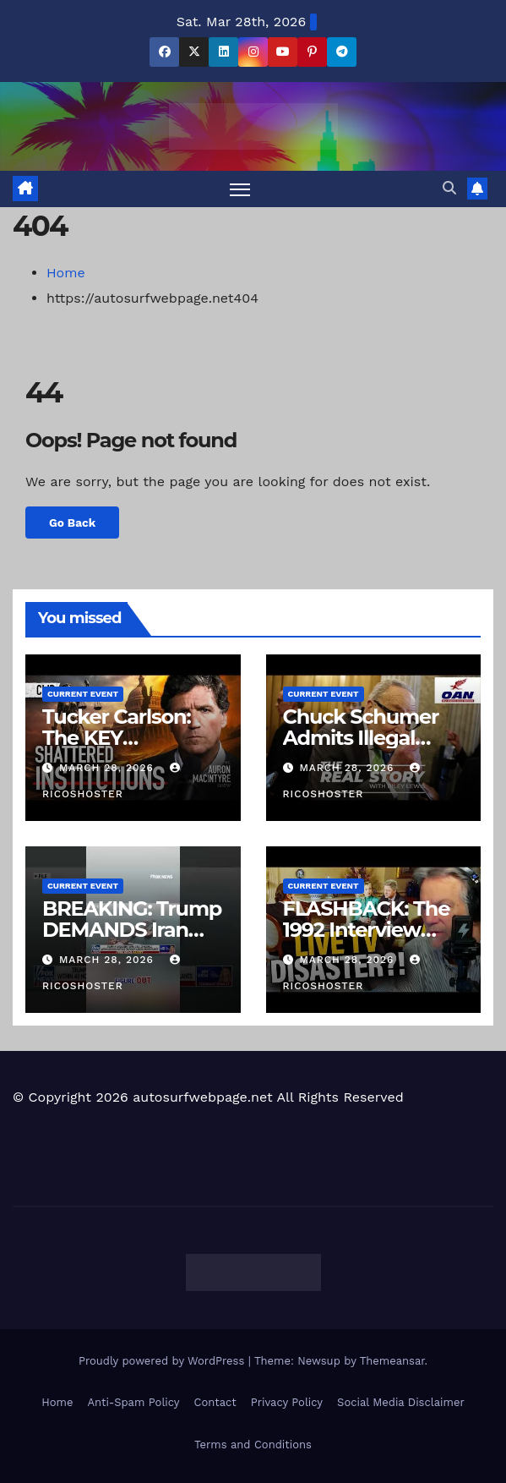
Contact (215, 1402)
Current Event (82, 693)
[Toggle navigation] (239, 189)
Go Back (72, 522)
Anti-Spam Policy (133, 1402)
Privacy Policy (287, 1402)
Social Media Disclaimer (401, 1402)
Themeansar (392, 1360)
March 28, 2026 (108, 768)
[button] (449, 188)
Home (65, 273)
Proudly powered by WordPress (163, 1360)
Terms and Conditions (253, 1444)
